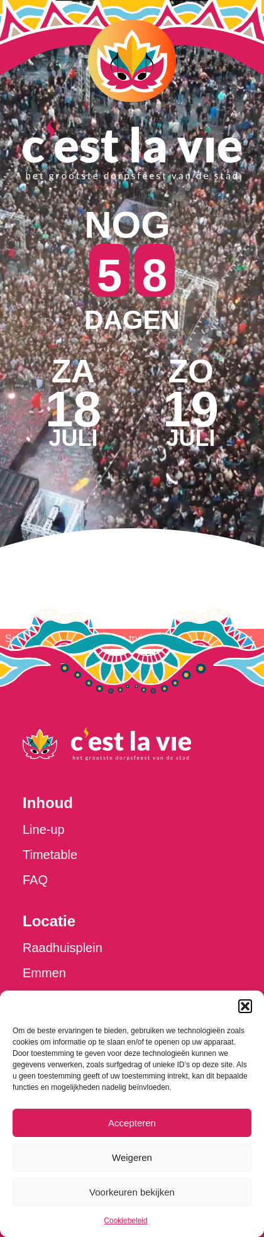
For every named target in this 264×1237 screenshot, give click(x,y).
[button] (245, 1006)
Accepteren (132, 1123)
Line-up (44, 829)
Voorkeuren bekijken (132, 1192)
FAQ (35, 880)
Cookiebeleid (125, 1220)
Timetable (50, 855)
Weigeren (132, 1157)
